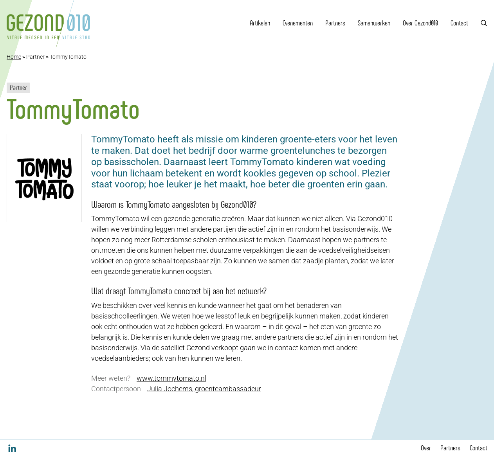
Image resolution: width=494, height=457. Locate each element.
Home (14, 57)
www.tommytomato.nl (171, 378)
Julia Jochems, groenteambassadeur (204, 389)
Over (426, 448)
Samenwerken (374, 23)
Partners (335, 23)
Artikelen (260, 23)
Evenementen (298, 23)
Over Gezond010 (420, 23)
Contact (459, 23)
